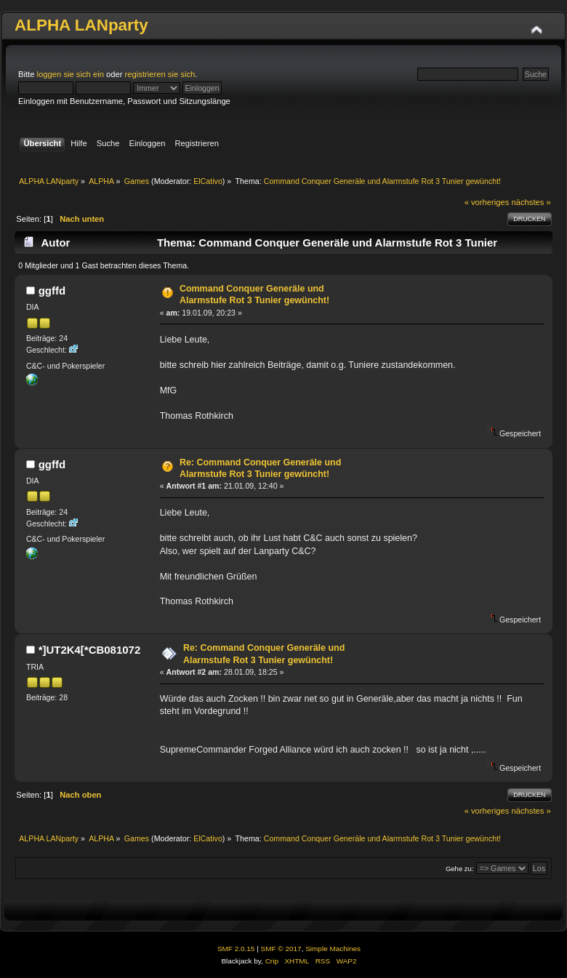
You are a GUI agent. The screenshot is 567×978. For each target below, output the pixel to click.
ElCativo (207, 181)
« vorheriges (487, 202)
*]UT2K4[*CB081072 (90, 650)
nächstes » (531, 202)
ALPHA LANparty (81, 25)
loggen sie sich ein (70, 74)
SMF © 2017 (281, 949)
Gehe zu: (460, 869)
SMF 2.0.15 (236, 949)
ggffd (52, 290)
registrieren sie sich (160, 74)
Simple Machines (333, 949)
